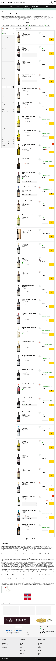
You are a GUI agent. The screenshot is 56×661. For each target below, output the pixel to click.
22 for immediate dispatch (47, 161)
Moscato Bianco (8, 98)
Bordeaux (40, 643)
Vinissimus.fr (4, 643)
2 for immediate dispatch (47, 302)
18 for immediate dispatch (47, 485)
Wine (11, 6)
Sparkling (18, 6)
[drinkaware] (13, 633)
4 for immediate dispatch (47, 91)
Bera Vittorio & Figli (8, 139)
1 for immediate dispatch (47, 414)
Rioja (39, 646)
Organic (47, 25)
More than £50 (8, 84)
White (8, 67)
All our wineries (22, 650)
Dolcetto (8, 96)
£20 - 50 (8, 82)
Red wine (21, 643)
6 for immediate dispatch (47, 189)
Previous (23, 538)
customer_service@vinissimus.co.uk (47, 631)
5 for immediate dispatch (47, 260)
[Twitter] (45, 633)
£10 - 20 (8, 80)
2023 (8, 116)
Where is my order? (44, 626)
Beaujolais (40, 647)
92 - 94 (8, 39)
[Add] (51, 39)
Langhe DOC (19, 25)
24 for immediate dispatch (47, 344)
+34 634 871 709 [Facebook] (44, 628)
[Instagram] (40, 633)
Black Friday (22, 653)
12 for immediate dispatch (47, 245)
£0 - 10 (8, 78)
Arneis (8, 100)
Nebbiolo (7, 25)
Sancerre (39, 654)
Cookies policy (51, 658)
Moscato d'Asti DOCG (8, 58)
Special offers (40, 25)
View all (3, 104)
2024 (8, 122)
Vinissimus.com (4, 641)
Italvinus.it (3, 646)
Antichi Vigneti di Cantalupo (8, 143)
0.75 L (8, 109)
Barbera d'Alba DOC (8, 56)
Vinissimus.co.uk (5, 644)
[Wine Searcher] (44, 620)
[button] (51, 2)
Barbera (8, 94)
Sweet (8, 69)
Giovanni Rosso (8, 137)
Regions (2, 11)
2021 (8, 118)
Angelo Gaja (25, 25)
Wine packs (45, 6)
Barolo (39, 650)
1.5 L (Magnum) (8, 111)
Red (3, 25)
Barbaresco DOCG (8, 52)
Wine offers (35, 6)
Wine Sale (21, 647)
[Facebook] (43, 633)
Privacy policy (47, 658)
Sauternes (40, 651)
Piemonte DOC (8, 54)
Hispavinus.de (4, 647)
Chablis (39, 653)
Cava (21, 646)
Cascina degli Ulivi (8, 141)
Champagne (40, 641)
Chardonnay (8, 102)
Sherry (21, 641)
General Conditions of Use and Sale (38, 658)
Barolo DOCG (13, 25)
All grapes (22, 651)
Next (33, 538)
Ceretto (8, 135)
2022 (8, 120)
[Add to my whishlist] (39, 33)
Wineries (26, 6)
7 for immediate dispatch (47, 34)
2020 (8, 124)
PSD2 (7, 630)
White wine (22, 644)
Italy (6, 11)
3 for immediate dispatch (47, 63)
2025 (8, 126)
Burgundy (40, 644)
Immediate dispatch (32, 25)
